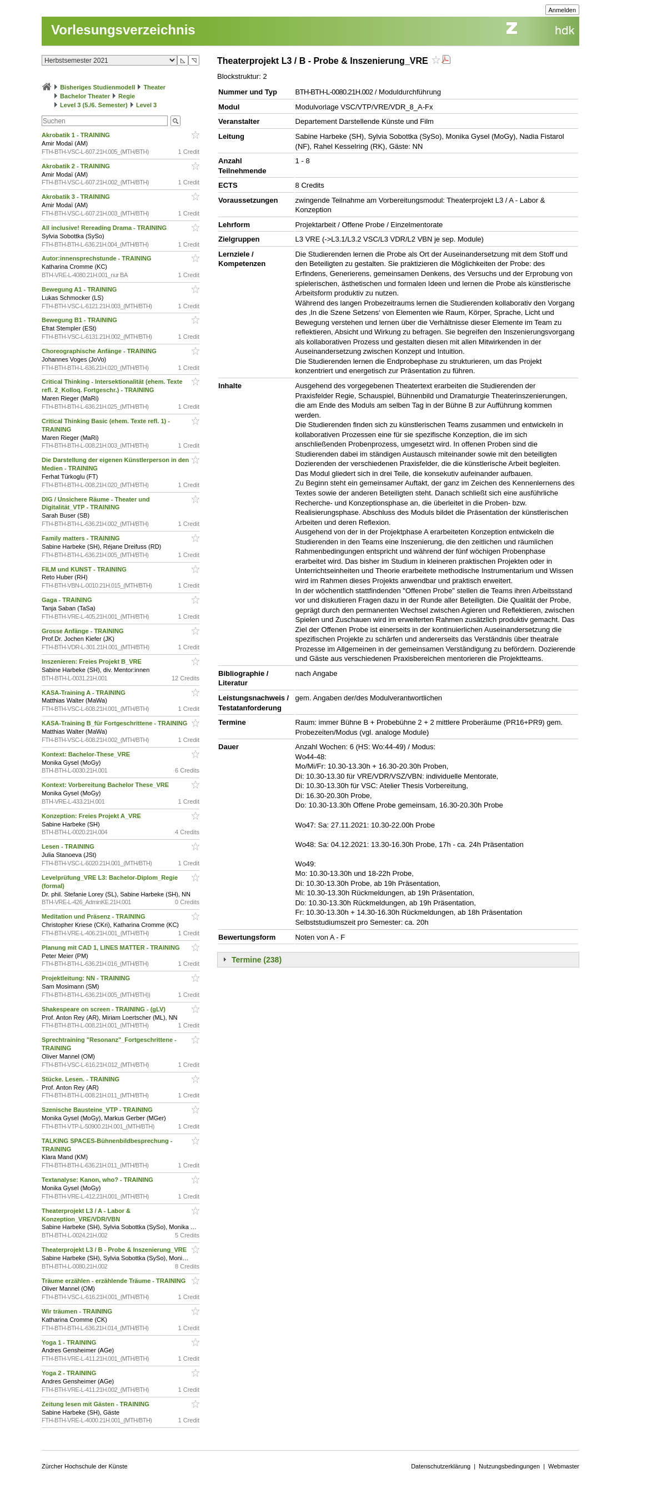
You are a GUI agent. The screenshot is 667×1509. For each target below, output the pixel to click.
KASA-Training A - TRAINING (84, 692)
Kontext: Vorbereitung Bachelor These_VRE (106, 784)
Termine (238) (257, 959)
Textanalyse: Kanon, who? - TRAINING (98, 1179)
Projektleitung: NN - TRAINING (87, 978)
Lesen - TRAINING (69, 846)
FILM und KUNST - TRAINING (85, 569)
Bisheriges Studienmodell (97, 87)
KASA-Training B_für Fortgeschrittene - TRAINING (115, 723)
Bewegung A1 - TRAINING (80, 289)
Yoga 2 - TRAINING (70, 1373)
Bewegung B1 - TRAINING (80, 320)
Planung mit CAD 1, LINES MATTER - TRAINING (112, 947)
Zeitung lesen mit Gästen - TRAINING (96, 1404)
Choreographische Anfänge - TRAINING (100, 351)
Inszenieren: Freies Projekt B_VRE (92, 661)
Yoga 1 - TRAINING (70, 1342)
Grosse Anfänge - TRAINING (84, 631)
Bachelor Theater (85, 96)
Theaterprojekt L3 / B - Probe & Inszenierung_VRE (115, 1249)
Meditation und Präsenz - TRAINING (94, 916)
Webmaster (563, 1466)
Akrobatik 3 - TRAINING (77, 196)
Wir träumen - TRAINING (78, 1311)
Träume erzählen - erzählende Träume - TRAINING (114, 1280)
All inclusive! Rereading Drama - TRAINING (105, 227)
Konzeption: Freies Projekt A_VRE (92, 816)
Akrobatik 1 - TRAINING (77, 135)
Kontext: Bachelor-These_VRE (87, 754)
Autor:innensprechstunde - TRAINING (97, 258)
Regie (126, 96)
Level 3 (146, 105)
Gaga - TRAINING (68, 599)
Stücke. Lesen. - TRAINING (81, 1079)
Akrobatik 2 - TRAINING (77, 166)
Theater (154, 87)
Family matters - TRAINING (82, 538)
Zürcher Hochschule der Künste (85, 1466)
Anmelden (562, 10)
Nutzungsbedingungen (509, 1466)
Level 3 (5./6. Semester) (94, 105)
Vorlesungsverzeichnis (123, 29)
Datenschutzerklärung (440, 1466)
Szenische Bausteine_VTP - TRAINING (98, 1109)
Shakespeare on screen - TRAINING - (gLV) (104, 1009)
